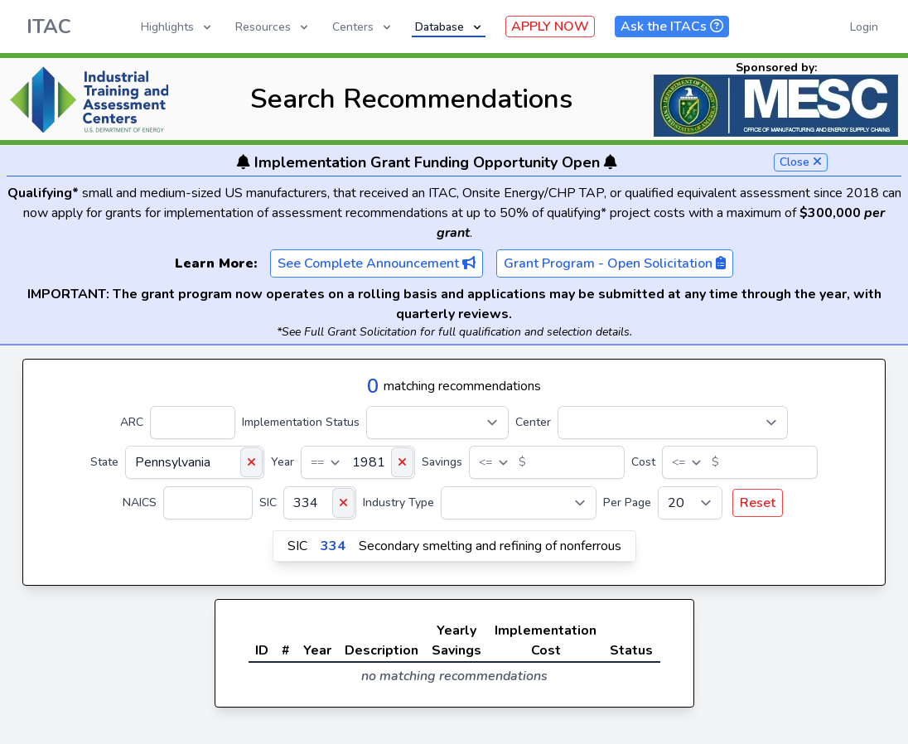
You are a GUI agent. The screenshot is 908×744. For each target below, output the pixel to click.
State (104, 462)
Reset (757, 503)
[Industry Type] (518, 502)
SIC (268, 502)
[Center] (673, 422)
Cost (643, 462)
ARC (131, 422)
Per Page (627, 502)
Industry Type (398, 502)
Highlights (177, 27)
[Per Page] (690, 502)
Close (801, 162)
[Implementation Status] (437, 422)
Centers (363, 27)
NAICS (140, 502)
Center (533, 422)
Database (449, 27)
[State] (194, 462)
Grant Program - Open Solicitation (615, 263)
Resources (273, 27)
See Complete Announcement (377, 263)
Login (864, 27)
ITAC (49, 26)
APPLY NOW (550, 26)
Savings (442, 462)
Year (282, 462)
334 (333, 546)
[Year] (358, 462)
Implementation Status (301, 422)
